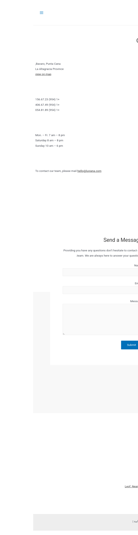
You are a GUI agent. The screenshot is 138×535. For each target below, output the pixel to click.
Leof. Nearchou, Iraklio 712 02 (110, 486)
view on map (10, 74)
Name (105, 265)
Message (103, 301)
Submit (98, 344)
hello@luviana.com (56, 171)
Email (105, 283)
